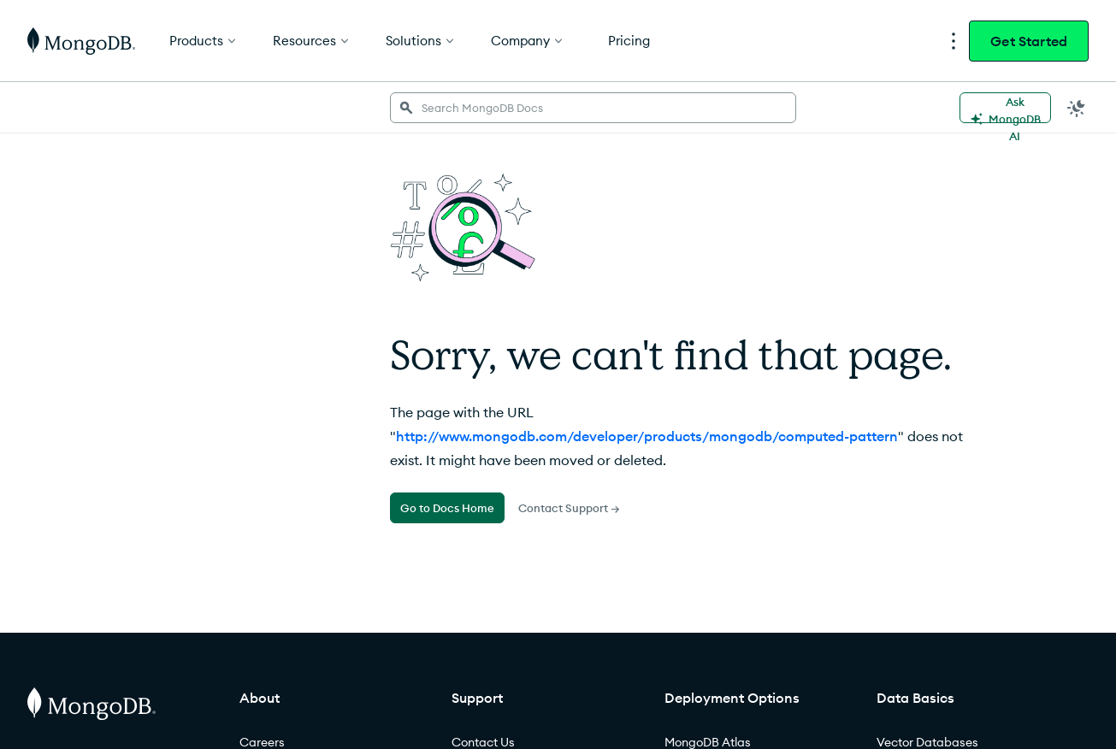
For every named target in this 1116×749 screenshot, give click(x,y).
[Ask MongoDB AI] (1005, 107)
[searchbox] (592, 107)
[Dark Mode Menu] (1077, 108)
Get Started (1028, 41)
